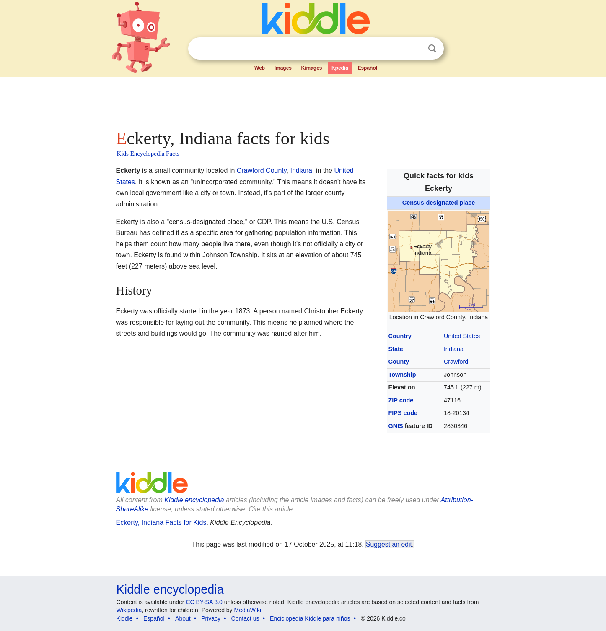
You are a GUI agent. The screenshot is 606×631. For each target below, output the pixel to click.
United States (462, 336)
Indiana (454, 349)
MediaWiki (248, 610)
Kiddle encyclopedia (170, 589)
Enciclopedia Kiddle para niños (310, 618)
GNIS (395, 425)
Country (400, 336)
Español (367, 68)
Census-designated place (438, 202)
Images (283, 68)
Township (402, 374)
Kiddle (125, 618)
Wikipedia (129, 610)
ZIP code (401, 400)
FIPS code (403, 412)
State (395, 349)
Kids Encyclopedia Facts (148, 153)
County (398, 361)
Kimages (311, 68)
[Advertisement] (302, 101)
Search (432, 48)
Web (259, 68)
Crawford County (262, 170)
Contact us (245, 618)
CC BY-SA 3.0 (204, 602)
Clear (415, 49)
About (183, 618)
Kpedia (339, 68)
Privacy (210, 618)
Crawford (456, 361)
